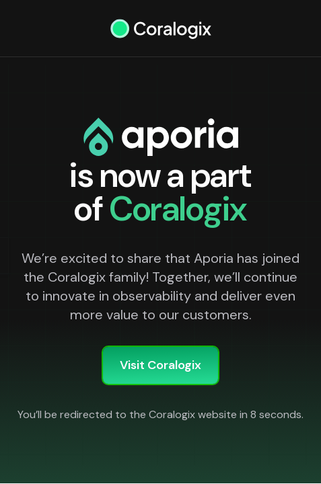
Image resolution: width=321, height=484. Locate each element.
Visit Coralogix (160, 365)
